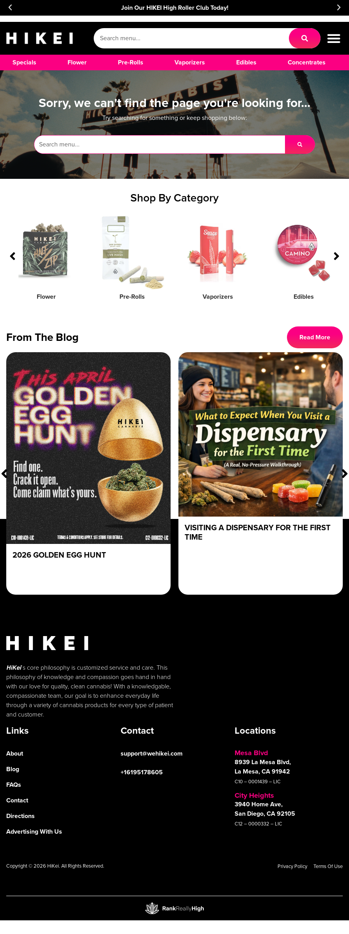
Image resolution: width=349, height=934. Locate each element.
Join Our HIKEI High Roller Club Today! (174, 7)
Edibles (304, 296)
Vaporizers (218, 296)
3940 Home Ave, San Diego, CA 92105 (265, 809)
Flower (46, 296)
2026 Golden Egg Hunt (59, 555)
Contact (17, 800)
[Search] (305, 38)
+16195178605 (142, 772)
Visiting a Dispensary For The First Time (258, 532)
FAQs (13, 784)
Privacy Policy (292, 866)
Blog (12, 769)
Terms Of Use (328, 866)
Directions (20, 815)
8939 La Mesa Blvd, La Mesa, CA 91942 (263, 767)
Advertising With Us (34, 831)
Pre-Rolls (132, 296)
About (14, 753)
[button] (10, 7)
